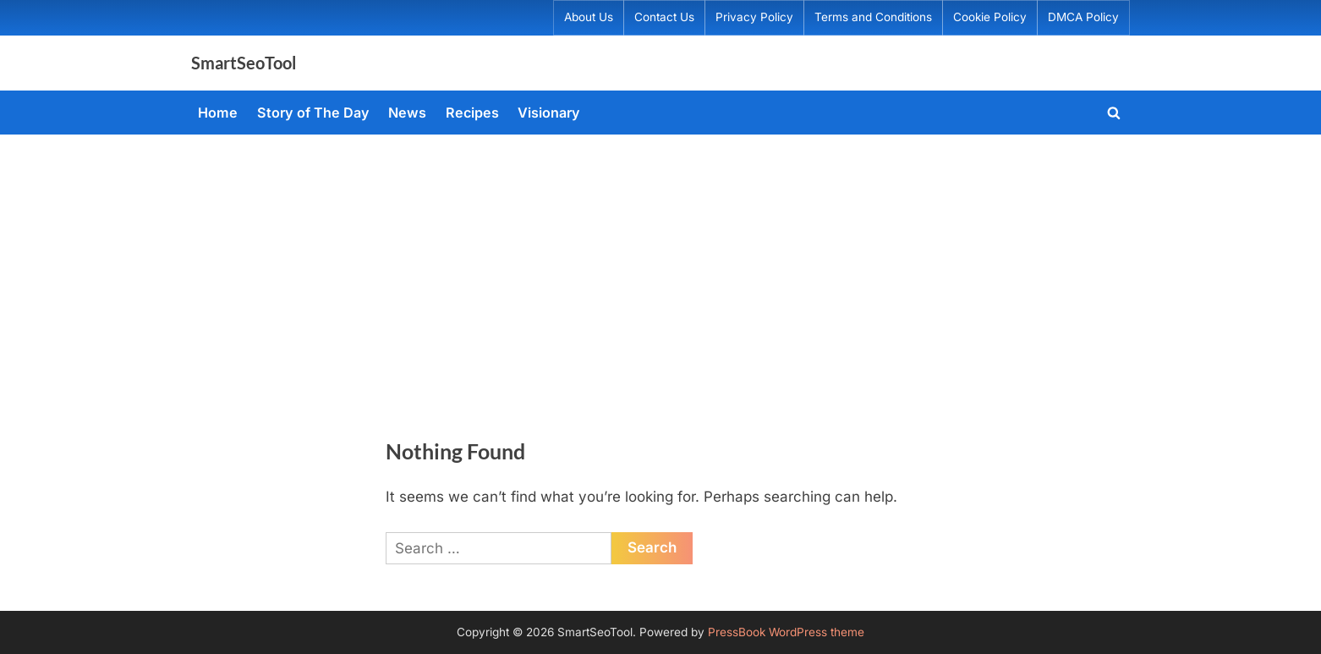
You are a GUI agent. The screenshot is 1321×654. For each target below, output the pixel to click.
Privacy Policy (754, 17)
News (407, 112)
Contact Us (664, 17)
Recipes (472, 112)
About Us (588, 17)
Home (218, 112)
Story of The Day (313, 112)
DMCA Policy (1083, 17)
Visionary (549, 112)
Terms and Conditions (873, 17)
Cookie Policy (990, 17)
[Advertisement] (660, 261)
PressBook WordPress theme (786, 632)
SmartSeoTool (243, 62)
